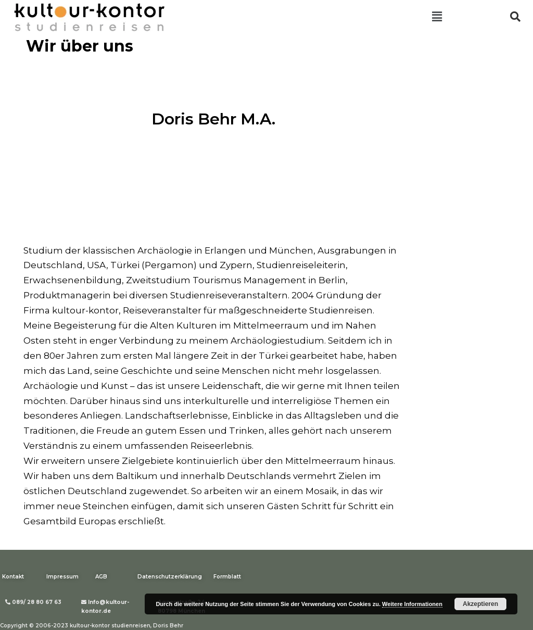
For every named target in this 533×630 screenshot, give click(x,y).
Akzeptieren (480, 604)
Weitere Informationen (412, 604)
